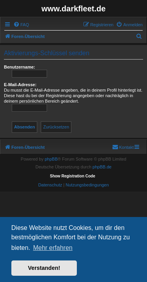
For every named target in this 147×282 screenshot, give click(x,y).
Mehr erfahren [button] (53, 247)
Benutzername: (19, 67)
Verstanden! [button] (44, 268)
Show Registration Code (72, 176)
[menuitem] (21, 24)
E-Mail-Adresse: (20, 84)
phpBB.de (102, 166)
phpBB (51, 159)
